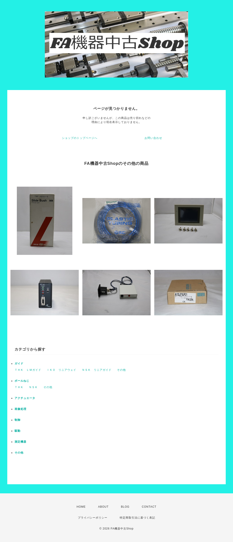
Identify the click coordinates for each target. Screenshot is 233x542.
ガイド (19, 363)
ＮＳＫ (33, 387)
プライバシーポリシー (92, 517)
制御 (17, 420)
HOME (81, 506)
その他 (121, 369)
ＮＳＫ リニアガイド (96, 369)
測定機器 (20, 441)
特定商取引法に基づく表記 (137, 517)
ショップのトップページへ (79, 138)
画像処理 (20, 409)
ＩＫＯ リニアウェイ (61, 369)
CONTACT (149, 506)
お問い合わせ (153, 138)
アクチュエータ (25, 398)
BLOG (125, 506)
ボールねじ (22, 380)
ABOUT (103, 506)
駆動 (17, 430)
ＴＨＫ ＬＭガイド (28, 369)
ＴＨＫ (19, 387)
